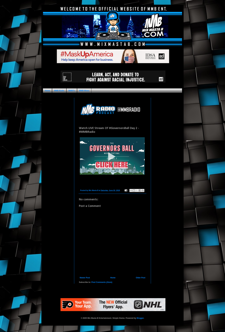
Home (47, 91)
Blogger (140, 318)
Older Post (140, 278)
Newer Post (85, 278)
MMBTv (71, 91)
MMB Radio (59, 91)
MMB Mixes (84, 91)
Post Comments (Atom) (101, 282)
